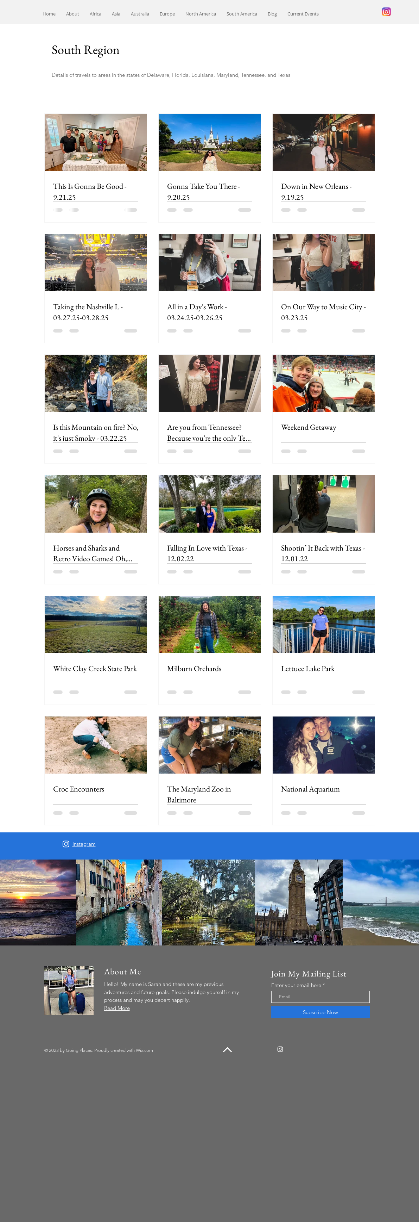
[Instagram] (66, 843)
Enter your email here (296, 985)
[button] (95, 13)
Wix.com (144, 1050)
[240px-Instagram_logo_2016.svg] (386, 11)
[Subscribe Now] (320, 1012)
